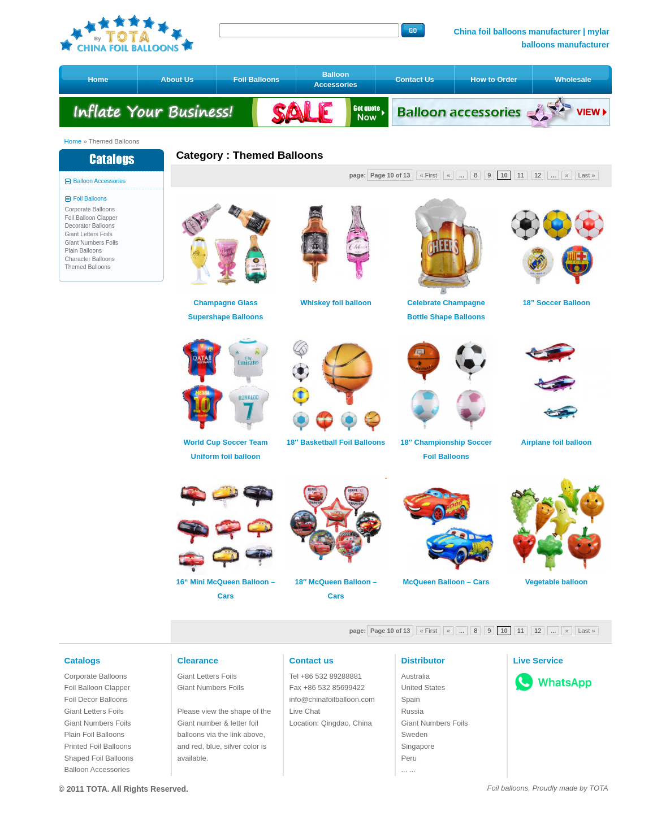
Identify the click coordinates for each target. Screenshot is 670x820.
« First (428, 175)
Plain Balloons (83, 251)
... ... (408, 769)
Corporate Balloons (90, 209)
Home (98, 79)
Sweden (414, 734)
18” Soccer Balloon (556, 302)
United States (423, 687)
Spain (410, 699)
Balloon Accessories (335, 79)
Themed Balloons (88, 267)
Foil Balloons (257, 79)
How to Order (493, 79)
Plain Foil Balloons (94, 734)
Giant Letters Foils (89, 234)
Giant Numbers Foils (91, 243)
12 (537, 175)
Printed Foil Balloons (98, 746)
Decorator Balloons (90, 226)
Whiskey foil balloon (335, 302)
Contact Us (414, 79)
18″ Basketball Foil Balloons (336, 442)
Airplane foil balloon (556, 442)
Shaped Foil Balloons (98, 758)
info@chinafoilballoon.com (332, 699)
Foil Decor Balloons (96, 699)
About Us (177, 79)
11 (520, 175)
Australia (415, 676)
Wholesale (573, 79)
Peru (409, 758)
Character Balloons (90, 259)
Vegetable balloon (556, 582)
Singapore (418, 746)
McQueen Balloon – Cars (446, 582)
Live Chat (305, 711)
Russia (412, 711)
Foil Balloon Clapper (91, 218)
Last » (586, 175)
